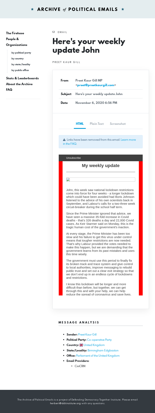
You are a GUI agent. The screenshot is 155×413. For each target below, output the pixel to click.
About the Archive (19, 84)
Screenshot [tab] (118, 123)
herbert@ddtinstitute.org (65, 403)
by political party (21, 52)
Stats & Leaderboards (22, 78)
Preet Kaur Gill (87, 334)
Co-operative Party (99, 340)
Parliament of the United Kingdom (98, 355)
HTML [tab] (80, 123)
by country (18, 58)
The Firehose (15, 33)
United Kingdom (94, 345)
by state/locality (21, 64)
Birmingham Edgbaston (103, 350)
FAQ (9, 89)
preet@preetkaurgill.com (95, 85)
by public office (20, 70)
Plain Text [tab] (97, 123)
